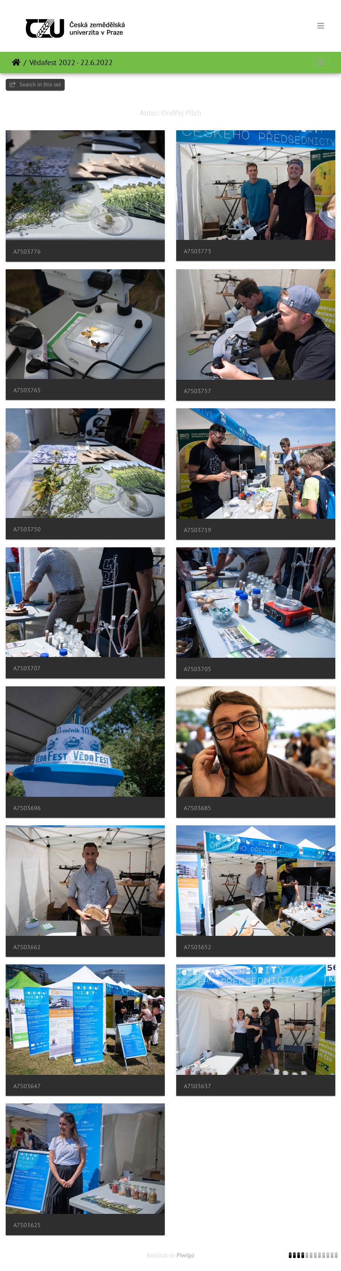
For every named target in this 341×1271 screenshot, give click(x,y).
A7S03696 (27, 808)
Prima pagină (16, 62)
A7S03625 (27, 1225)
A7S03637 (197, 1086)
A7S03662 (27, 947)
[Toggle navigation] (320, 26)
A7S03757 (197, 391)
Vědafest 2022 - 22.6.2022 (71, 62)
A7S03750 (27, 529)
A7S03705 (197, 669)
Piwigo (185, 1255)
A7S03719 (197, 530)
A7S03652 (197, 947)
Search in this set (35, 84)
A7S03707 (27, 668)
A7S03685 (197, 808)
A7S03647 (27, 1086)
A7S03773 (197, 251)
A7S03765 (27, 390)
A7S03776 (27, 251)
